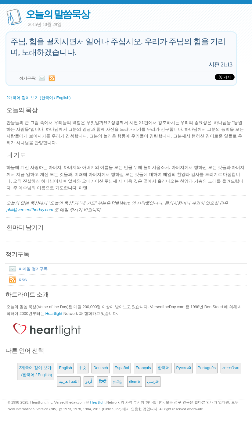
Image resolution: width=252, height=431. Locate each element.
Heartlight (53, 313)
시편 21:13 (220, 64)
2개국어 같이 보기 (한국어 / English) (38, 97)
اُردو (88, 381)
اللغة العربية (69, 381)
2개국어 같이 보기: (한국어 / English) (35, 371)
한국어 (164, 367)
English (65, 367)
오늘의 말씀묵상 (57, 14)
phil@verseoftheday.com (29, 209)
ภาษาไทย (230, 367)
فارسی (153, 381)
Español (122, 367)
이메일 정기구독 (27, 269)
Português (207, 367)
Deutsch (100, 367)
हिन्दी (102, 381)
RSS (23, 280)
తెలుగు (134, 381)
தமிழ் (117, 381)
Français (143, 367)
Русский (183, 367)
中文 (83, 367)
